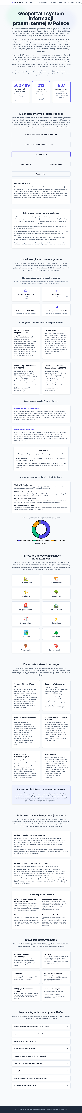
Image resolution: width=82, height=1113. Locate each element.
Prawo (61, 2)
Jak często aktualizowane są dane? (41, 1072)
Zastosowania (43, 2)
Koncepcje (29, 2)
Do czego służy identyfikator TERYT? (41, 1087)
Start (22, 2)
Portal (16, 2)
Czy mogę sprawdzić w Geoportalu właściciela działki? (41, 1080)
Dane (35, 2)
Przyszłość (53, 2)
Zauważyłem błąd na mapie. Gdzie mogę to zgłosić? (41, 1058)
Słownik (66, 2)
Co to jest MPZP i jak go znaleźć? (41, 1050)
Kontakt (78, 2)
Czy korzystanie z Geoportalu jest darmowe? (41, 1065)
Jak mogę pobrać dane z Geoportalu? (41, 1043)
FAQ (72, 2)
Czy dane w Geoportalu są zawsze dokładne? (41, 1035)
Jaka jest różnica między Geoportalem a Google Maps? (41, 1028)
